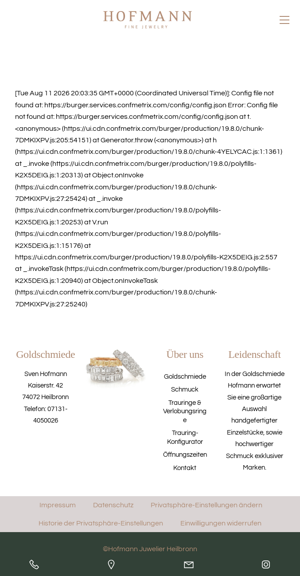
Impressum (57, 505)
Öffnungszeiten (185, 454)
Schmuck (185, 389)
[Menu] (284, 19)
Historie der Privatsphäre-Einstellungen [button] (101, 522)
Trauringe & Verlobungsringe (184, 412)
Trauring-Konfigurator (185, 437)
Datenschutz (113, 505)
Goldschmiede (185, 376)
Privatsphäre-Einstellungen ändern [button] (206, 505)
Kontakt (184, 468)
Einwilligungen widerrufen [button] (220, 522)
